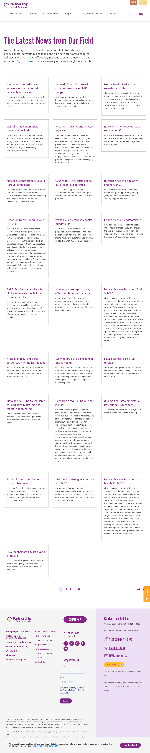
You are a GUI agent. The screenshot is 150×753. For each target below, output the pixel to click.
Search (139, 14)
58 (79, 589)
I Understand (130, 745)
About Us (10, 655)
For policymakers (42, 636)
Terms (135, 686)
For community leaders (45, 640)
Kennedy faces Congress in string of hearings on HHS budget (72, 88)
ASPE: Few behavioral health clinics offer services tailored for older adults (25, 293)
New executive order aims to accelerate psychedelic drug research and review (24, 88)
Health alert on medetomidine (122, 220)
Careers (38, 658)
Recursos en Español (16, 660)
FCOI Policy (46, 737)
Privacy (107, 690)
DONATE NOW (75, 619)
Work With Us (12, 651)
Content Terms (11, 737)
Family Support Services (18, 632)
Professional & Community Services (16, 637)
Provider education (43, 653)
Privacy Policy (24, 737)
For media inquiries (43, 649)
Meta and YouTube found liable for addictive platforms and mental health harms (26, 405)
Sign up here (25, 61)
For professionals (42, 645)
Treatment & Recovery (17, 647)
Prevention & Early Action (18, 642)
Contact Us (40, 662)
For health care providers (46, 632)
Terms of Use (35, 737)
